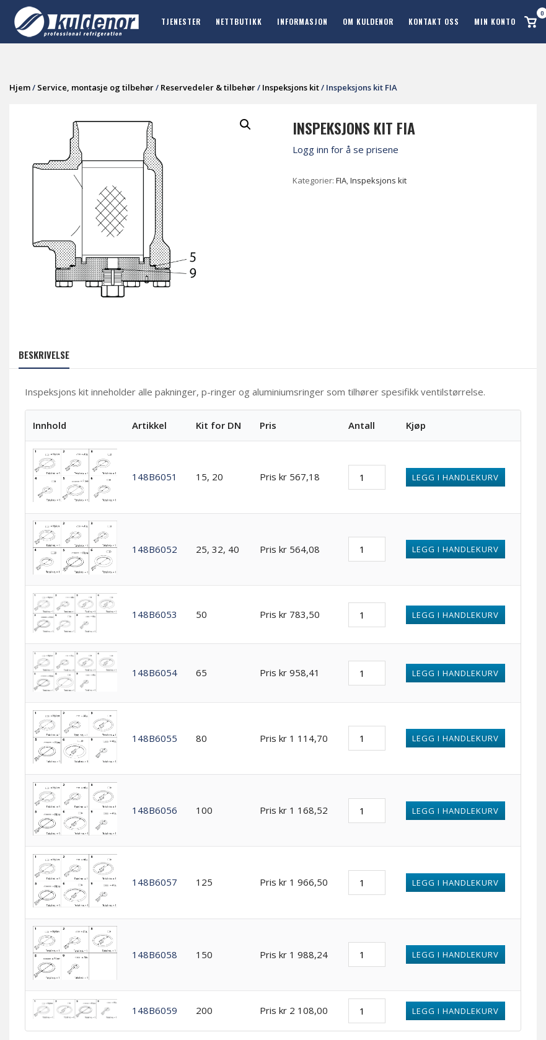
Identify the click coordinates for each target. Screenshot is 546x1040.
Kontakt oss (433, 21)
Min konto (495, 21)
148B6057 (154, 882)
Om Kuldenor (368, 21)
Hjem (19, 87)
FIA (341, 180)
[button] (245, 124)
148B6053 (154, 614)
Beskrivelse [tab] (44, 354)
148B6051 (154, 476)
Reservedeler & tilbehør (208, 87)
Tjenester (181, 21)
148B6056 (154, 810)
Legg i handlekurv (455, 477)
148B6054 (154, 672)
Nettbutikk (239, 21)
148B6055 (154, 738)
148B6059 (154, 1010)
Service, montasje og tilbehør (95, 87)
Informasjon (302, 21)
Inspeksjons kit (290, 87)
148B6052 (154, 549)
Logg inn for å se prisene (345, 149)
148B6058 (154, 954)
